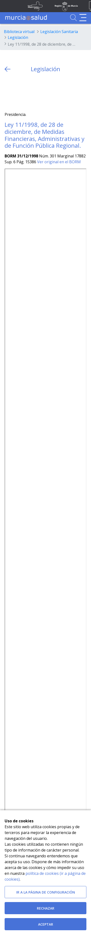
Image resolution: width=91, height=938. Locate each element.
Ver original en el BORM (59, 161)
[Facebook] (18, 92)
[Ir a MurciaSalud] (26, 18)
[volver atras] (7, 69)
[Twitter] (8, 92)
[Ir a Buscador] (73, 17)
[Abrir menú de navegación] (82, 17)
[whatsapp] (27, 92)
